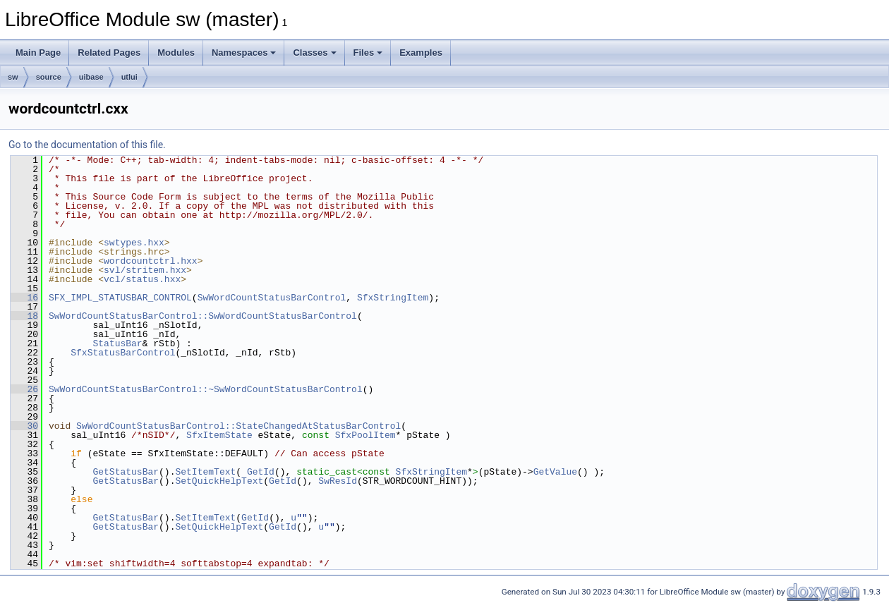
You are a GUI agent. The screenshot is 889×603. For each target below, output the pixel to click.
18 (24, 316)
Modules (176, 52)
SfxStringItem (392, 297)
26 (24, 389)
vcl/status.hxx (142, 279)
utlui (129, 77)
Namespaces (244, 52)
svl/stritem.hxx (145, 270)
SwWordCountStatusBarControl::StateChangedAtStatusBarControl (238, 426)
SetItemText (205, 471)
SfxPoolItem (365, 435)
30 (24, 426)
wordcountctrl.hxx (151, 261)
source (48, 77)
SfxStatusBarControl (123, 352)
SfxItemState (219, 435)
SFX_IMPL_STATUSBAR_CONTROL (120, 297)
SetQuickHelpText (219, 481)
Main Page (38, 52)
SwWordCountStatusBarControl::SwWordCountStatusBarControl (203, 316)
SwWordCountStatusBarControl (272, 297)
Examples (420, 52)
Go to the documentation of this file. (87, 144)
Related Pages (109, 52)
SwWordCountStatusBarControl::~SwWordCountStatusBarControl (206, 389)
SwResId (337, 481)
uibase (91, 77)
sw (13, 77)
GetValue (555, 471)
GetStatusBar (125, 471)
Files (368, 52)
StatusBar (117, 343)
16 (24, 297)
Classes (314, 52)
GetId (260, 471)
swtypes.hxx (134, 242)
